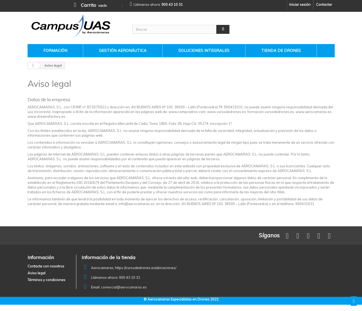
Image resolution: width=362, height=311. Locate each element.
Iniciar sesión (300, 4)
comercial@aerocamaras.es (124, 287)
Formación (55, 50)
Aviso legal (36, 273)
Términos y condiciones (46, 280)
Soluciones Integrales (203, 50)
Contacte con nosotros (46, 266)
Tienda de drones (281, 50)
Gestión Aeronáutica (122, 50)
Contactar (324, 4)
